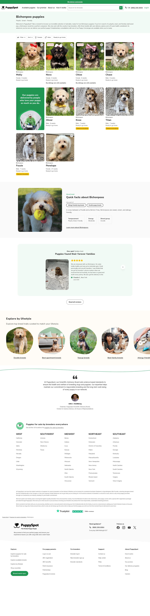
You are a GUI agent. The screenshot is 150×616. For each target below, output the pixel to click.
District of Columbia (95, 446)
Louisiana (116, 458)
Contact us (101, 554)
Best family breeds (115, 358)
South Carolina (117, 469)
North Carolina (117, 465)
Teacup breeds (83, 358)
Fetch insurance (48, 566)
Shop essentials (16, 568)
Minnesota (67, 458)
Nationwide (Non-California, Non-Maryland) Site (101, 595)
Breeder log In (75, 554)
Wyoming (19, 469)
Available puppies (28, 8)
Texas (42, 450)
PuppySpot (5, 517)
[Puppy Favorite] (41, 44)
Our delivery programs (132, 566)
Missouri (67, 461)
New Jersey (92, 465)
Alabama (116, 438)
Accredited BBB (59, 595)
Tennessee (116, 473)
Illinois (66, 438)
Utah (17, 461)
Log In (146, 8)
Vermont (91, 481)
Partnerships (47, 570)
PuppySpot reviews (49, 574)
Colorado (19, 442)
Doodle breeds (20, 358)
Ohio (66, 473)
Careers (127, 574)
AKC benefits (47, 562)
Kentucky (116, 454)
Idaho (18, 446)
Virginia (115, 477)
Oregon (18, 458)
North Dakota (69, 469)
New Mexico (44, 442)
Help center (102, 558)
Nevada (18, 454)
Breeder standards (76, 562)
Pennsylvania (93, 473)
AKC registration (48, 558)
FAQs (100, 562)
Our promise (41, 8)
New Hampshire (94, 461)
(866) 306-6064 (137, 8)
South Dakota (69, 477)
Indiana (66, 442)
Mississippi (116, 461)
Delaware (92, 442)
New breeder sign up (77, 558)
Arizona (42, 438)
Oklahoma (43, 446)
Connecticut (92, 438)
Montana (19, 450)
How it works (61, 8)
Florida (115, 446)
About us (51, 8)
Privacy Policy (40, 595)
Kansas (66, 450)
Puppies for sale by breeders (18, 517)
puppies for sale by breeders (54, 428)
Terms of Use (29, 595)
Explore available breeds (19, 560)
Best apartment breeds (51, 358)
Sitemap (49, 595)
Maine (91, 450)
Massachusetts (94, 458)
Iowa (66, 446)
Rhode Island (93, 477)
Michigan (67, 454)
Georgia (115, 450)
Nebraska (67, 465)
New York (92, 469)
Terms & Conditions (104, 566)
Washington (20, 465)
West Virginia (117, 481)
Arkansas (116, 442)
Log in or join (47, 554)
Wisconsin (67, 481)
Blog (126, 570)
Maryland (92, 454)
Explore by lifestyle (17, 564)
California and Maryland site (75, 595)
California (19, 438)
